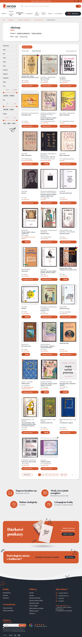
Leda (45, 274)
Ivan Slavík (29, 381)
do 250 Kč (12, 95)
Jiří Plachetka (24, 460)
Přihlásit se (32, 613)
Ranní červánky (48, 346)
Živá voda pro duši (26, 346)
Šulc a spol (46, 386)
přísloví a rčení (23, 36)
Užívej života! (24, 271)
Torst (25, 197)
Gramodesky (58, 13)
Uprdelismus (63, 79)
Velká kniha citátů (64, 343)
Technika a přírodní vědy (11, 13)
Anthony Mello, (63, 306)
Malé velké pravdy (68, 384)
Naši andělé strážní (26, 115)
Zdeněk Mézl (32, 460)
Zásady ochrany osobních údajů (19, 630)
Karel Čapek (62, 113)
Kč (7, 89)
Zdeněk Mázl (44, 114)
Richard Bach (24, 230)
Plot (63, 349)
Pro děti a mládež (37, 13)
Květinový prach (25, 383)
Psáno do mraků (48, 157)
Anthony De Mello (64, 230)
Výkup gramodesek (8, 610)
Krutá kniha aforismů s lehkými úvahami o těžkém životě (48, 118)
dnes (5, 123)
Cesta (64, 236)
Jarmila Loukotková (51, 192)
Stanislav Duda (52, 230)
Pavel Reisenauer (52, 306)
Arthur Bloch (44, 230)
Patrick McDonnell (33, 113)
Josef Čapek (43, 153)
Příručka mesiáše (28, 232)
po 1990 (11, 109)
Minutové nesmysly (64, 233)
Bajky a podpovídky (65, 115)
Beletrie (4, 13)
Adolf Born (49, 381)
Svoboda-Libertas (47, 236)
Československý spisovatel (49, 121)
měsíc (13, 123)
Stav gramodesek (7, 608)
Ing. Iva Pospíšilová (67, 312)
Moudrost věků (29, 76)
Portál (25, 349)
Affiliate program (34, 611)
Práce (25, 427)
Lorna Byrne (43, 460)
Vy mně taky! (49, 384)
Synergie (26, 235)
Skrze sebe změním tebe (66, 193)
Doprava (31, 595)
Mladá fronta (46, 197)
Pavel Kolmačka (71, 231)
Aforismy (23, 193)
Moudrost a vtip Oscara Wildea (49, 271)
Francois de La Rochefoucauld (48, 113)
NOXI (64, 197)
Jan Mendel (24, 306)
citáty (16, 36)
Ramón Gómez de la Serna (66, 419)
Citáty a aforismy (38, 20)
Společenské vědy (19, 13)
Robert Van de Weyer (46, 419)
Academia (26, 463)
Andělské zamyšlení (45, 461)
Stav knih (5, 595)
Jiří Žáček (43, 381)
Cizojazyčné (29, 13)
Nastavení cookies (34, 603)
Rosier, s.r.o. (65, 386)
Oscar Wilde (43, 269)
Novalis (23, 381)
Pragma (26, 121)
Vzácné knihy (43, 13)
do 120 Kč (6, 95)
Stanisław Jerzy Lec (26, 419)
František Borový (28, 158)
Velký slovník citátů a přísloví (28, 461)
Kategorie (11, 20)
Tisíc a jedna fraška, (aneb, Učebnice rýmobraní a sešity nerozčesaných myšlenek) (28, 424)
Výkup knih (6, 598)
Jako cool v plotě (45, 79)
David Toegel (69, 381)
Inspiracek (46, 80)
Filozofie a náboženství (24, 20)
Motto (25, 274)
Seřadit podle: (25, 51)
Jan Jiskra (43, 192)
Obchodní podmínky (34, 598)
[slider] (3, 92)
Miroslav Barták (51, 77)
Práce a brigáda (33, 605)
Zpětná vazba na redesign (36, 608)
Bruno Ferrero (24, 344)
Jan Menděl (62, 77)
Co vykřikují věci (66, 422)
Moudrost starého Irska (46, 422)
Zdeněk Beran (44, 231)
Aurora (45, 349)
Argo (45, 312)
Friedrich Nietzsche (45, 344)
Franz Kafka (24, 191)
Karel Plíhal (43, 77)
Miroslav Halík (71, 113)
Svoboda (26, 80)
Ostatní (50, 13)
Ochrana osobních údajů (36, 600)
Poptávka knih (7, 593)
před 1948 (6, 109)
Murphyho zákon (45, 233)
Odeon (64, 427)
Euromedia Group (66, 80)
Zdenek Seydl (51, 153)
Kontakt (31, 593)
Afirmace (23, 308)
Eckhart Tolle (24, 113)
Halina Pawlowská (25, 269)
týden (9, 123)
